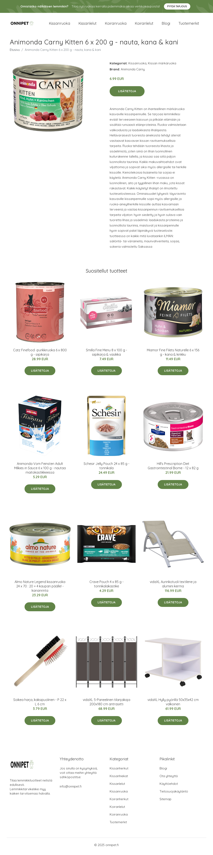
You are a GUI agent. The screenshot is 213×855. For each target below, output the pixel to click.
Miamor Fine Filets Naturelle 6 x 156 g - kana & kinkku (173, 355)
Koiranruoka (115, 24)
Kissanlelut (87, 24)
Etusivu (15, 53)
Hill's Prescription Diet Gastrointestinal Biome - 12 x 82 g (173, 468)
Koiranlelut (144, 24)
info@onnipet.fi (71, 789)
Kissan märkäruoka (162, 66)
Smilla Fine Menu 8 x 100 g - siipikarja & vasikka (106, 355)
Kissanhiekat (119, 779)
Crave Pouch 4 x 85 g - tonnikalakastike (106, 587)
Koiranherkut (119, 802)
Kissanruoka (59, 24)
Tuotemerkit (188, 24)
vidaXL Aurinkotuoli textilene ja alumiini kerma (173, 587)
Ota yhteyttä (169, 779)
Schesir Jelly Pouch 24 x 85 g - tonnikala (106, 468)
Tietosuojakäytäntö (174, 794)
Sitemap (165, 802)
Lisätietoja (127, 94)
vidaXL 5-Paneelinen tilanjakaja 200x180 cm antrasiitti (106, 705)
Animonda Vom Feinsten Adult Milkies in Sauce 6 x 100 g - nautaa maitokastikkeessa (40, 470)
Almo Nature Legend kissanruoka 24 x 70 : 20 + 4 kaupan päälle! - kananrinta (40, 589)
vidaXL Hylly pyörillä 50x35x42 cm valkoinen (173, 705)
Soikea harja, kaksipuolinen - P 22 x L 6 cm (39, 705)
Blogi (166, 24)
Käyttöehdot (169, 787)
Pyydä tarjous (177, 6)
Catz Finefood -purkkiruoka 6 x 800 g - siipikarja (40, 355)
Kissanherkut (119, 771)
